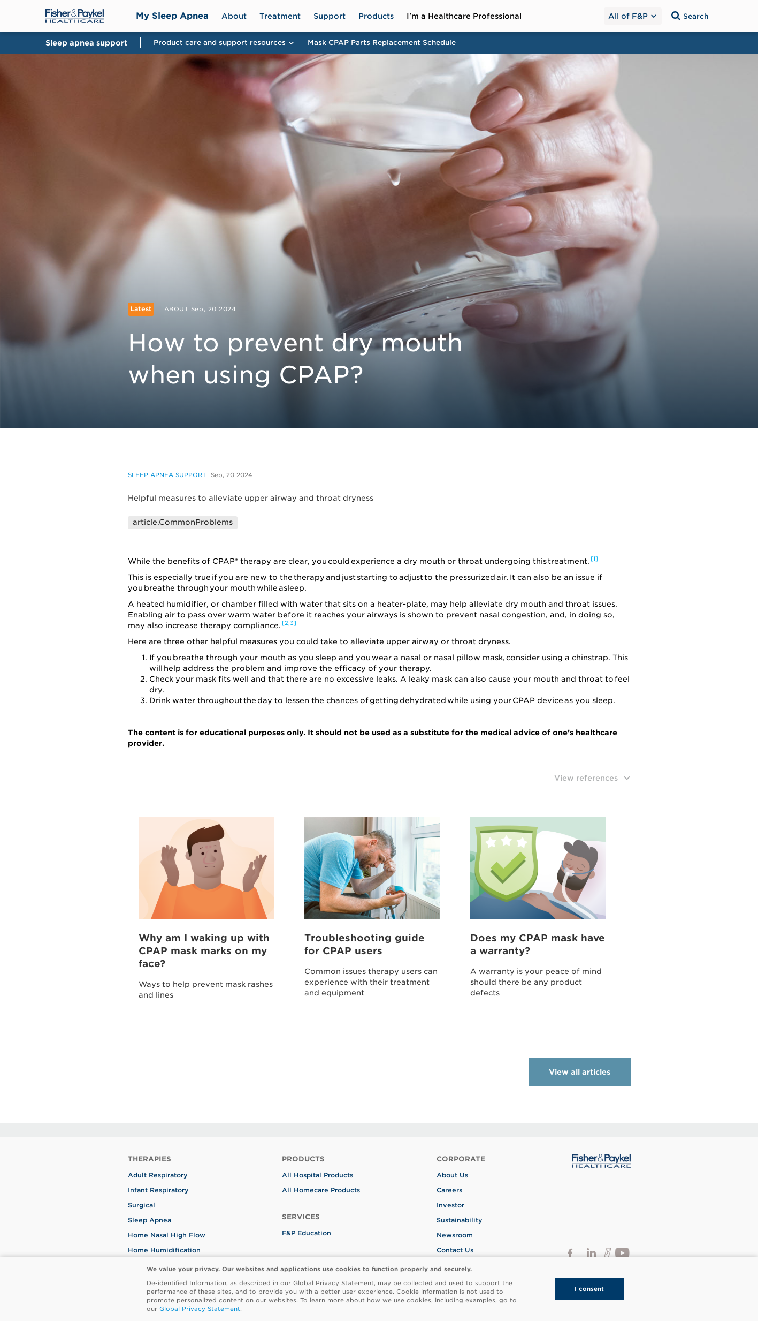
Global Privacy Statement (199, 1308)
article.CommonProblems (183, 522)
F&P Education (306, 1233)
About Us (452, 1175)
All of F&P (631, 16)
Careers (449, 1190)
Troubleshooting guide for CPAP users (364, 944)
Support (329, 16)
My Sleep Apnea (172, 16)
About (234, 16)
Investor (450, 1205)
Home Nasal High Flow (166, 1235)
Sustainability (460, 1220)
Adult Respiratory (158, 1175)
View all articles (579, 1072)
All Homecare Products (321, 1190)
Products (376, 16)
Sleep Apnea (149, 1220)
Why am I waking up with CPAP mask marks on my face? (204, 950)
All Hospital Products (317, 1175)
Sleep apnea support (167, 475)
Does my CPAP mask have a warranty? (537, 944)
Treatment (280, 16)
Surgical (141, 1205)
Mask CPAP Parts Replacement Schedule (382, 43)
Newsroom (455, 1235)
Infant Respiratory (158, 1190)
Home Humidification (164, 1250)
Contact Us (455, 1250)
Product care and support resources (224, 43)
